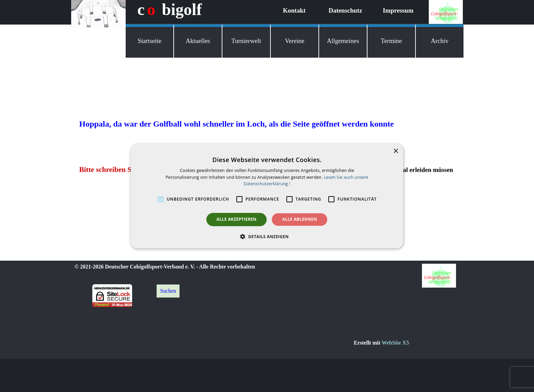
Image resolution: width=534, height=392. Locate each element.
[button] (266, 236)
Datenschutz (345, 10)
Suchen (168, 291)
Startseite (149, 40)
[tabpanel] (408, 343)
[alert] (267, 196)
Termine (391, 40)
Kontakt (294, 10)
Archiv (440, 40)
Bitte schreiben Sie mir (114, 169)
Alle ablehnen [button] (299, 219)
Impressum (398, 10)
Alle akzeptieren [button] (237, 219)
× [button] (395, 151)
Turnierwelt (246, 40)
